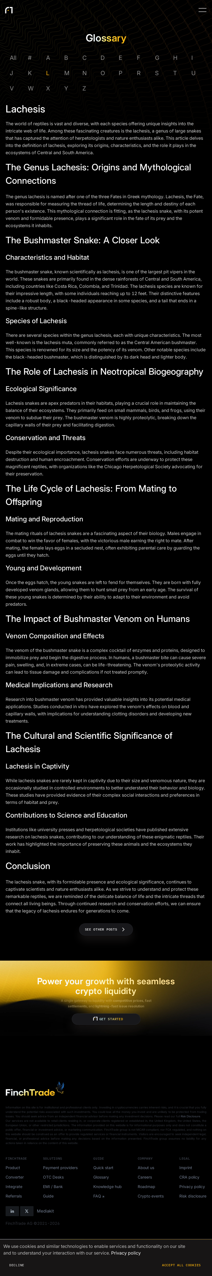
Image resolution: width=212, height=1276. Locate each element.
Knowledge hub (107, 1186)
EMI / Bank (53, 1186)
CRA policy (189, 1177)
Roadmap (146, 1186)
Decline (16, 1265)
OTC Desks (53, 1177)
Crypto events (151, 1196)
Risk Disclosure (190, 1116)
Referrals (14, 1196)
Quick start (103, 1167)
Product (13, 1167)
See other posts (106, 929)
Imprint (185, 1167)
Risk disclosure (192, 1196)
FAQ (97, 1196)
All (13, 57)
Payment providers (60, 1167)
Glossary (101, 1177)
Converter (15, 1177)
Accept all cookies (181, 1265)
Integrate (14, 1186)
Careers (145, 1177)
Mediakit (45, 1211)
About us (146, 1167)
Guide (48, 1196)
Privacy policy (192, 1186)
